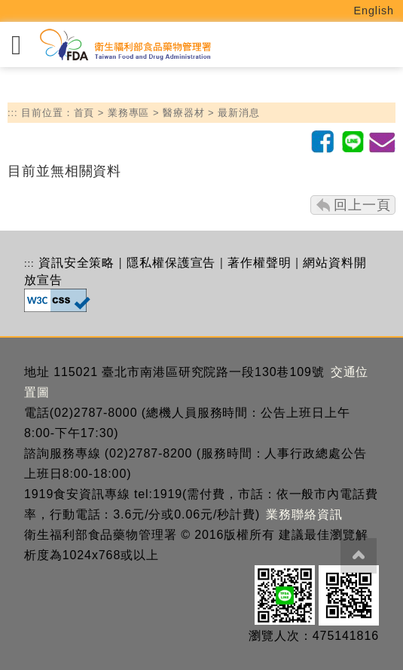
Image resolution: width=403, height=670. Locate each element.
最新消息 (239, 112)
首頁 (84, 112)
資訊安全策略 (76, 262)
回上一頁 (362, 205)
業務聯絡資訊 (304, 514)
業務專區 (129, 112)
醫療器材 (184, 112)
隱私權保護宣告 (171, 262)
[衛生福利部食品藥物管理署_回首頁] (124, 45)
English (374, 11)
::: (13, 112)
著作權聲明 (259, 262)
